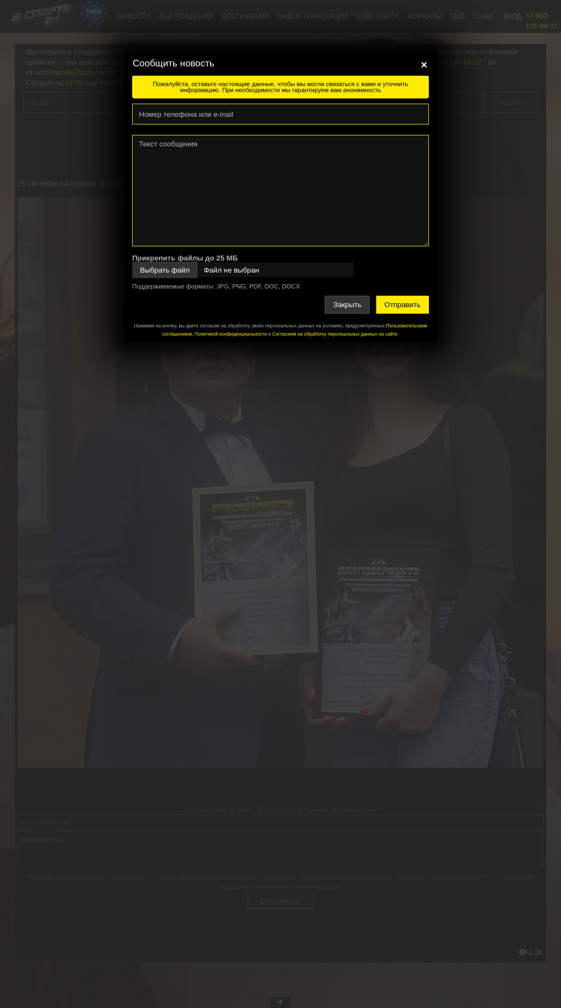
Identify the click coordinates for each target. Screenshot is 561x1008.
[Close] (424, 64)
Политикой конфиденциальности (230, 334)
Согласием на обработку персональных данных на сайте (335, 334)
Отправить (403, 305)
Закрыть (347, 305)
